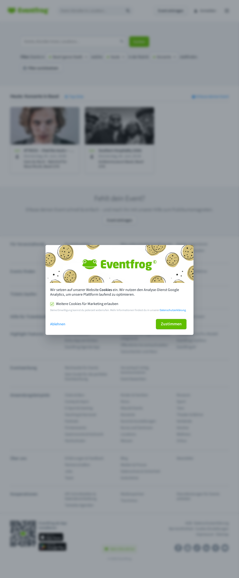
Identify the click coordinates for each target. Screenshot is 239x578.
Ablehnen (57, 324)
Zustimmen (171, 324)
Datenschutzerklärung (173, 310)
